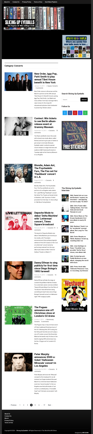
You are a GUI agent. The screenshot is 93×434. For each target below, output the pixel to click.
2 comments (39, 88)
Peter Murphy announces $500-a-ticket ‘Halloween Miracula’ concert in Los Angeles (45, 360)
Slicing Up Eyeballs (22, 430)
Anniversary (50, 319)
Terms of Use (38, 2)
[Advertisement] (76, 73)
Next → (50, 405)
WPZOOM (85, 432)
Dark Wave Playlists (51, 2)
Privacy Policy (26, 2)
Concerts (55, 86)
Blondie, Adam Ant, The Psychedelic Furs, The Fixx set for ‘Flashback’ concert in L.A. (45, 171)
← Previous (12, 405)
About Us (7, 2)
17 (44, 405)
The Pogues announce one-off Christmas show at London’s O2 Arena (44, 311)
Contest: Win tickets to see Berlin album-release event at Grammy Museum (45, 122)
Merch (7, 418)
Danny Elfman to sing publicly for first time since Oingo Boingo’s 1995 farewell (46, 267)
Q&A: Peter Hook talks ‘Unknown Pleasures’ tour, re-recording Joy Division (79, 269)
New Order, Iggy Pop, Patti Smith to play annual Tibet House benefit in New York (45, 78)
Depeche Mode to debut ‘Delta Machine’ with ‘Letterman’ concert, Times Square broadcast (46, 218)
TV (54, 228)
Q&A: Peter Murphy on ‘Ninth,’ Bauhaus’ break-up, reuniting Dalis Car (79, 239)
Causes (49, 86)
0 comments (45, 321)
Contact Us (16, 2)
